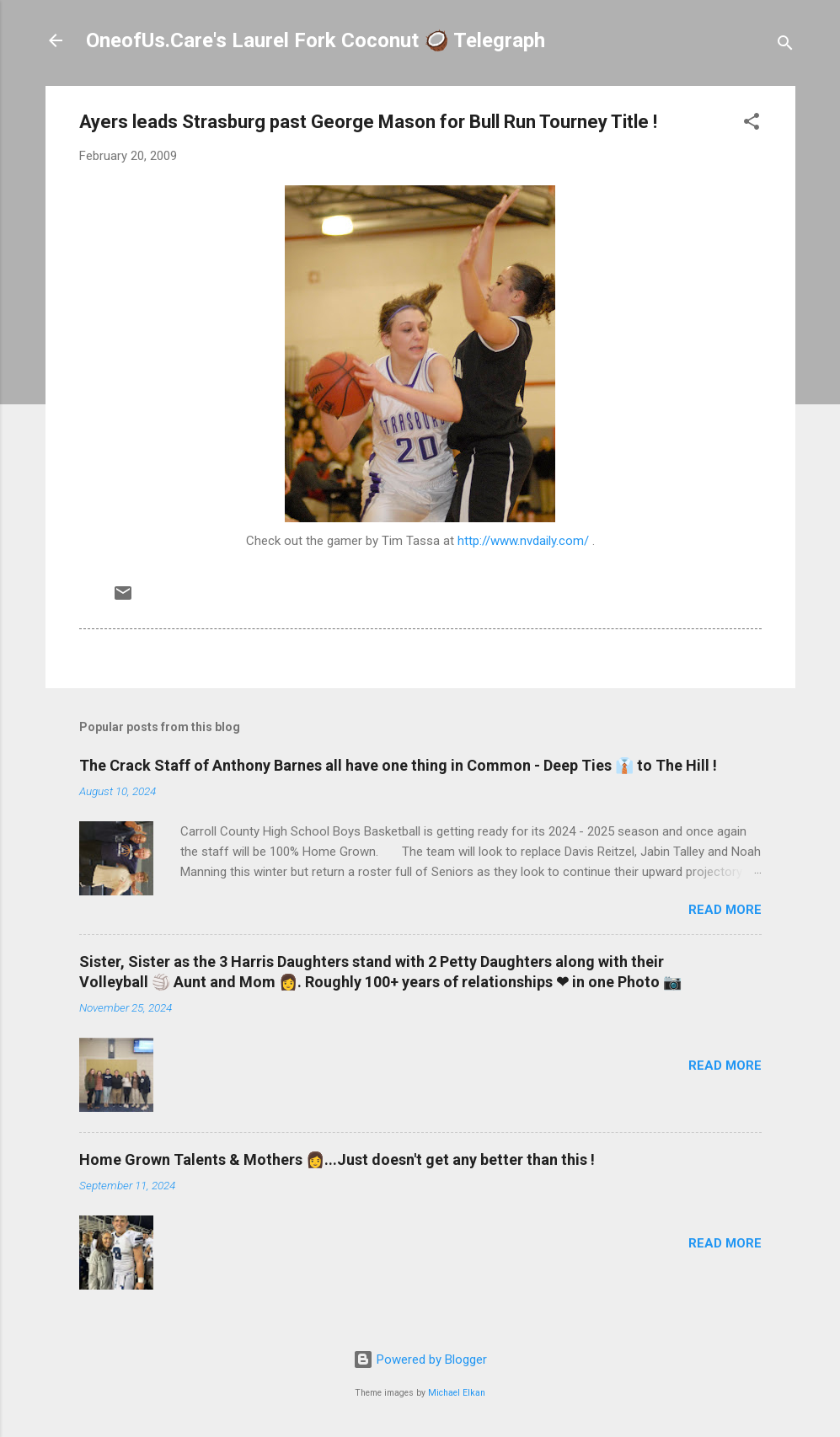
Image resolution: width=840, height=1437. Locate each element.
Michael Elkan (456, 1392)
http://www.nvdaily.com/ (523, 540)
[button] (751, 124)
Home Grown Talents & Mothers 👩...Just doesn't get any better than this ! (337, 1159)
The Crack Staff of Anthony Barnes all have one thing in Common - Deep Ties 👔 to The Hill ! (398, 765)
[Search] (785, 46)
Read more (725, 909)
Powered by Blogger (420, 1359)
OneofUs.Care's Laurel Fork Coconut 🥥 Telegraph (315, 40)
